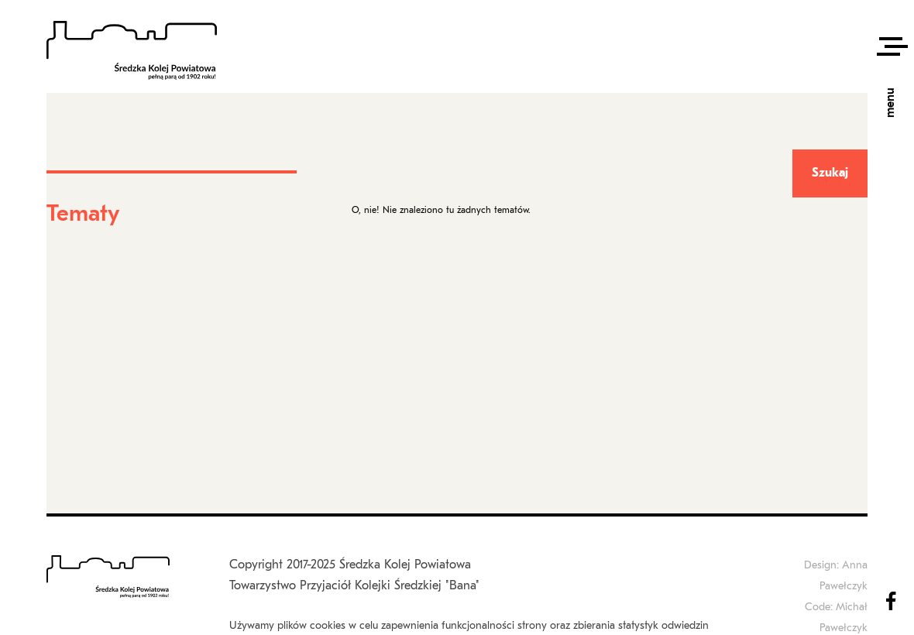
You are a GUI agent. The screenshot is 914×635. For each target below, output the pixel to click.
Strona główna (372, 156)
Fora (419, 156)
